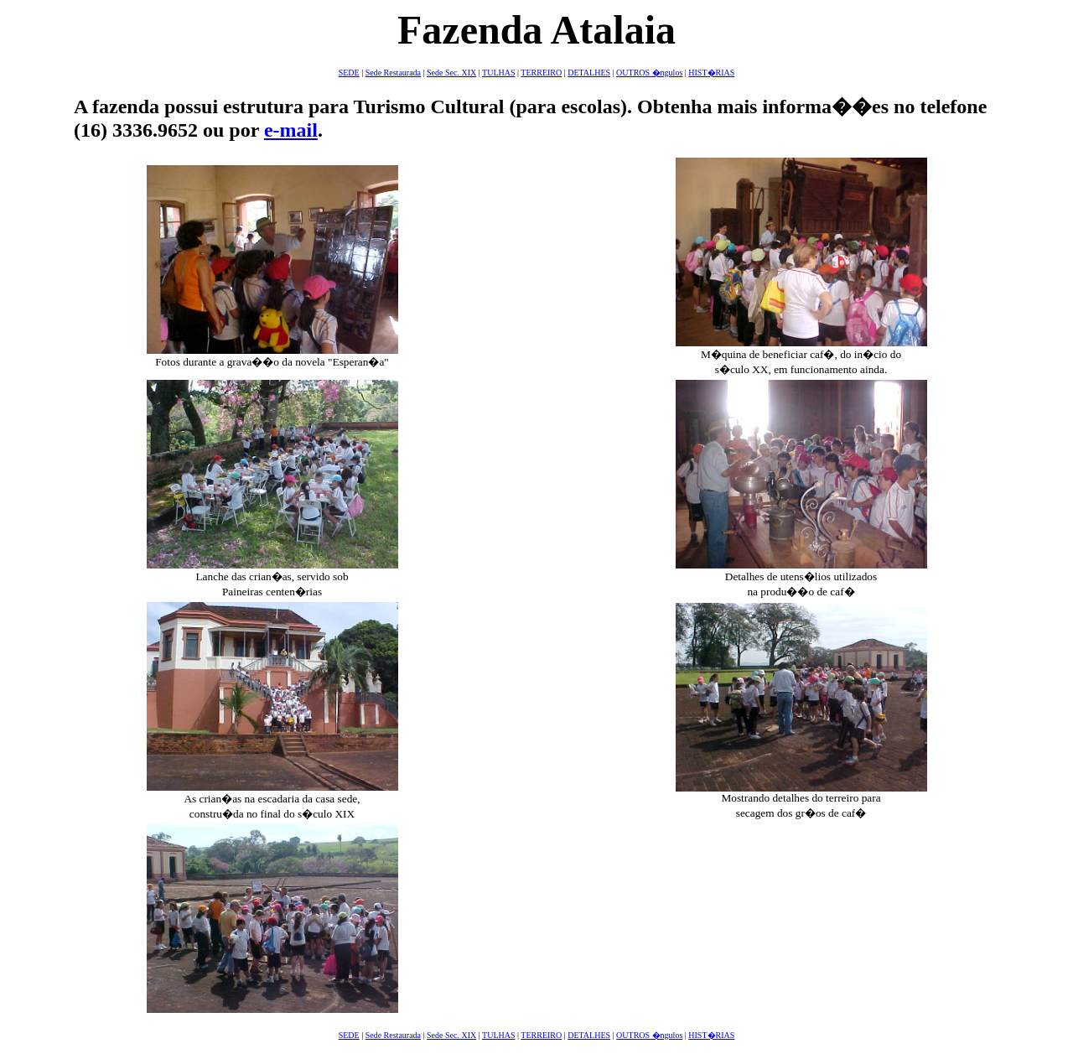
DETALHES (589, 72)
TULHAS (498, 72)
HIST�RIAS (711, 72)
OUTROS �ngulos (649, 72)
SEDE (349, 72)
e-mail (291, 130)
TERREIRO (541, 72)
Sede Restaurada (393, 72)
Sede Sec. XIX (451, 72)
